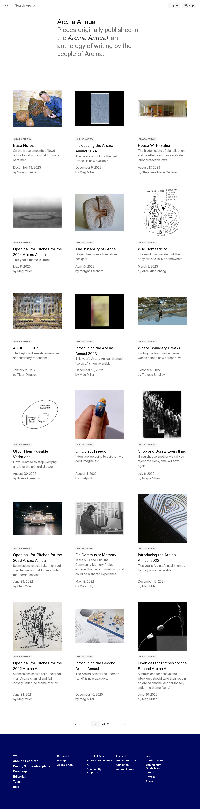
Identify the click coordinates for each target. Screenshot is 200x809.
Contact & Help (155, 760)
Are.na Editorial (126, 760)
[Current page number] (95, 724)
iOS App (62, 760)
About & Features (25, 761)
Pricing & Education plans (31, 766)
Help (16, 786)
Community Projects (94, 771)
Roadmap (20, 771)
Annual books (125, 769)
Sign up (189, 5)
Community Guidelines (153, 767)
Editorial (19, 776)
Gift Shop (122, 765)
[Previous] (75, 724)
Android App (65, 765)
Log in (174, 5)
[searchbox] (54, 6)
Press (149, 781)
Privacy (150, 777)
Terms (150, 772)
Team (17, 781)
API (89, 765)
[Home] (6, 5)
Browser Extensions (100, 760)
